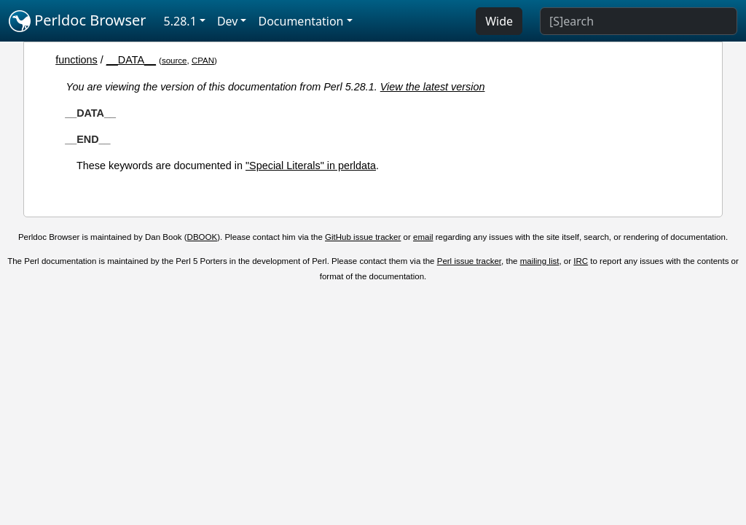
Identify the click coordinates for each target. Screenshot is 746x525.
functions (76, 60)
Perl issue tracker (469, 261)
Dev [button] (227, 21)
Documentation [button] (300, 21)
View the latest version (432, 87)
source (174, 60)
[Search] (638, 21)
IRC (580, 261)
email (423, 237)
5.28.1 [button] (180, 21)
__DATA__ (131, 60)
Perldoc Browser (77, 21)
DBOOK (202, 237)
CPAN (203, 60)
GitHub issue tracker (363, 237)
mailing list (540, 261)
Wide (499, 21)
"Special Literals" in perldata (311, 165)
